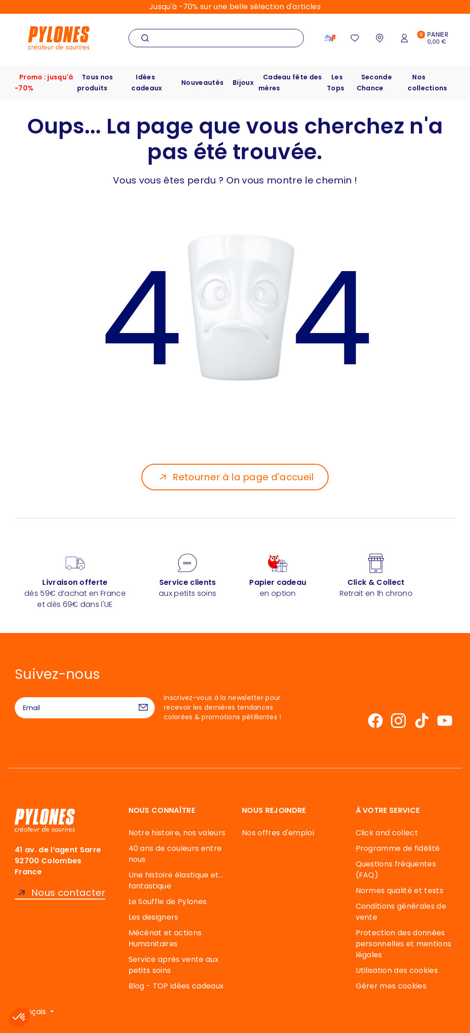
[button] (19, 1017)
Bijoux (243, 82)
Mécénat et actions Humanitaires (165, 938)
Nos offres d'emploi (278, 833)
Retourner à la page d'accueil (243, 477)
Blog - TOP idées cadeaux (176, 986)
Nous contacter (68, 893)
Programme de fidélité (398, 848)
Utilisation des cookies (397, 970)
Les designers (154, 917)
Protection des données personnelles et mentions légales (404, 943)
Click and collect (387, 833)
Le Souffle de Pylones (168, 901)
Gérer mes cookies (391, 986)
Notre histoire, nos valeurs (177, 833)
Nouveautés (202, 82)
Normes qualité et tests (399, 890)
